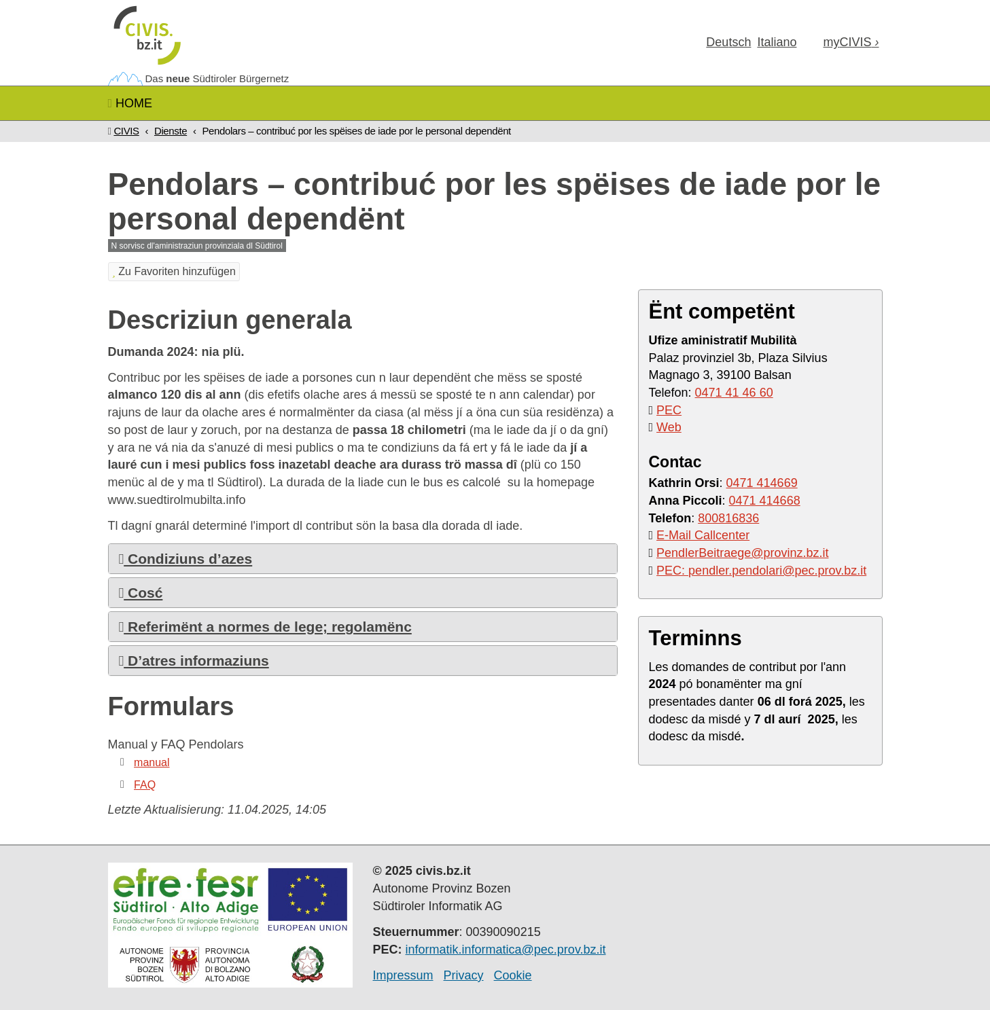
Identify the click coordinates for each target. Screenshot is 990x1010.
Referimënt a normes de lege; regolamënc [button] (265, 626)
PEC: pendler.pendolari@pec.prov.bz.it (761, 570)
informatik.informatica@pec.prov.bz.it (506, 949)
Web (669, 427)
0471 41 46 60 (734, 392)
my (851, 42)
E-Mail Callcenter (702, 535)
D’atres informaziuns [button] (194, 660)
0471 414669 (762, 483)
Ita (776, 42)
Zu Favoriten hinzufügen (174, 271)
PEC (669, 410)
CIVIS (126, 131)
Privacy (464, 975)
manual (151, 762)
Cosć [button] (141, 592)
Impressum (403, 975)
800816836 (728, 518)
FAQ (145, 785)
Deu (728, 42)
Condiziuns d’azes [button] (186, 558)
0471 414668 (764, 500)
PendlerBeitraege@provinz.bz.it (742, 553)
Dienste (170, 131)
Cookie (513, 975)
